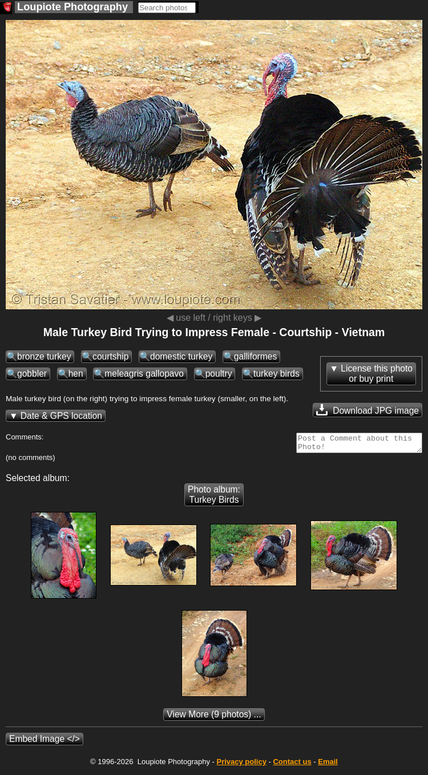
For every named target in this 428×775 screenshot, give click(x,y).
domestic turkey (181, 356)
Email (328, 765)
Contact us (292, 765)
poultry (218, 373)
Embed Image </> (44, 742)
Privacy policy (241, 765)
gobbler (32, 373)
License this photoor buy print (377, 374)
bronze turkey (44, 356)
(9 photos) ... (214, 717)
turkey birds (276, 373)
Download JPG (367, 409)
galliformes (255, 356)
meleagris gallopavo (144, 373)
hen (75, 373)
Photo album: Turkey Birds (214, 498)
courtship (110, 356)
